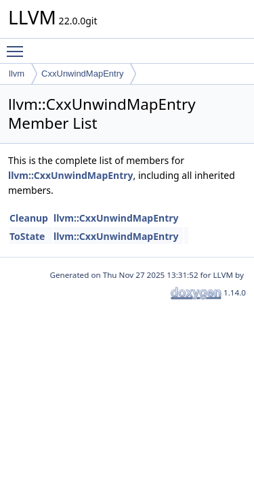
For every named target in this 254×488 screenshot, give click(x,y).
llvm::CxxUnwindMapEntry (70, 175)
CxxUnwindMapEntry (82, 73)
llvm (16, 73)
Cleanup (28, 217)
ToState (27, 236)
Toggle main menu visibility (18, 45)
